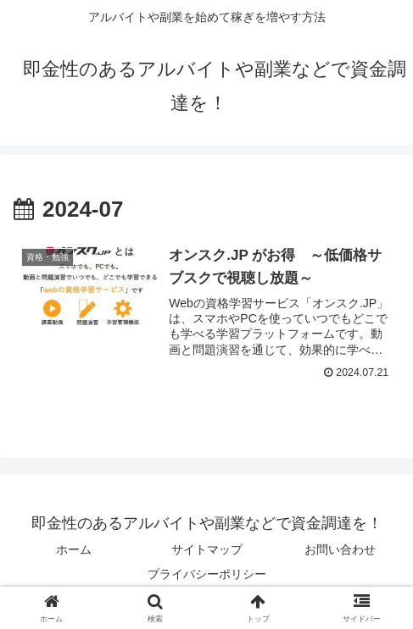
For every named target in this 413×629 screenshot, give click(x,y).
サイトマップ (207, 550)
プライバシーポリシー (207, 575)
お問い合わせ (340, 550)
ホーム (74, 550)
